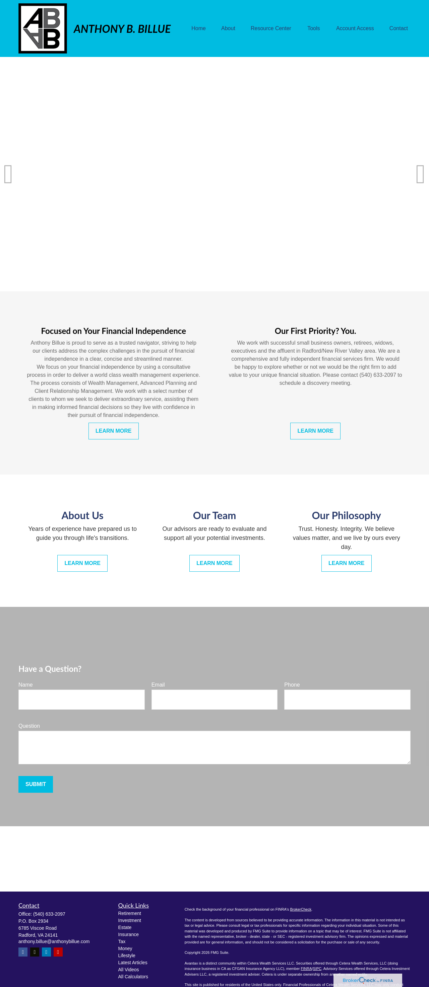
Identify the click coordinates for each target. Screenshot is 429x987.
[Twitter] (34, 952)
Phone (292, 685)
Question (29, 726)
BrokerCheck (300, 909)
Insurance (128, 934)
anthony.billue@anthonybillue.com (53, 941)
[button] (198, 28)
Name (25, 685)
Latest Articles (132, 962)
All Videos (128, 969)
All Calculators (133, 976)
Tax (122, 941)
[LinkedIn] (46, 952)
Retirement (129, 913)
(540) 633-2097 (49, 914)
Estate (125, 927)
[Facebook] (22, 952)
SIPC (317, 969)
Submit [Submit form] (35, 784)
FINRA (306, 969)
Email (158, 685)
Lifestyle (126, 955)
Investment (129, 920)
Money (125, 948)
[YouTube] (58, 952)
